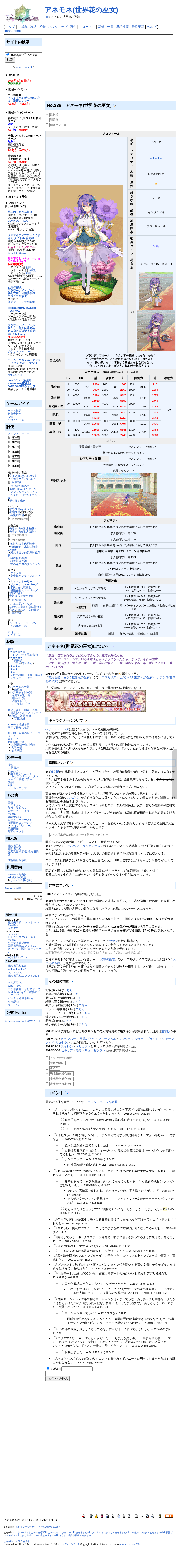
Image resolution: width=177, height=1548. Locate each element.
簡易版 (18, 660)
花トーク (13, 738)
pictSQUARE (15, 374)
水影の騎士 (16, 593)
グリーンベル (107, 1038)
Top (46, 16)
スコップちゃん (17, 808)
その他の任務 (18, 625)
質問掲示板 (14, 848)
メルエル (13, 934)
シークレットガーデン (23, 622)
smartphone (12, 31)
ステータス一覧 (19, 686)
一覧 (110, 27)
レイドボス (14, 634)
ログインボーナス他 (20, 819)
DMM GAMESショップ (21, 386)
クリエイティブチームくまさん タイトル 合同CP (24, 237)
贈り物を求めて (18, 500)
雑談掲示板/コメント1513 (23, 922)
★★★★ (15, 666)
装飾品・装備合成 (20, 715)
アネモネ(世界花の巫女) (81, 10)
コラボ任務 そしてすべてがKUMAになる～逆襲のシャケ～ (24, 992)
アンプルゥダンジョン (24, 491)
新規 (101, 27)
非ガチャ (27, 663)
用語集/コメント (17, 957)
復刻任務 (14, 512)
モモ (79, 1050)
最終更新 (138, 27)
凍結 (33, 27)
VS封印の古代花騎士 (22, 543)
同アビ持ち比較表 (19, 727)
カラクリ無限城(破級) (22, 528)
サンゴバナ (73, 797)
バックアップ (57, 27)
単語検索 (122, 27)
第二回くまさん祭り (20, 211)
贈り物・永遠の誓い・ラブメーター (24, 734)
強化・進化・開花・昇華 (23, 709)
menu (18, 66)
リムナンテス (91, 845)
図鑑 (10, 648)
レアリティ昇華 (22, 654)
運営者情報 (24, 1541)
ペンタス (74, 845)
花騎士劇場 (14, 816)
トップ (10, 27)
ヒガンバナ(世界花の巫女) (136, 677)
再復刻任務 (17, 515)
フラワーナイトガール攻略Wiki (31, 1532)
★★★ (14, 669)
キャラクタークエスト (25, 776)
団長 (10, 802)
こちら (68, 990)
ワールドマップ (17, 788)
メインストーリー (19, 433)
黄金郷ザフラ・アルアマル (24, 577)
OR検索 (32, 55)
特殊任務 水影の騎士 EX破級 (24, 548)
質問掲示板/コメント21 (22, 945)
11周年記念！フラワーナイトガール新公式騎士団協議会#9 (21, 290)
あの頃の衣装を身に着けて (25, 606)
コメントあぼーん (70, 1544)
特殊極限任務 (18, 558)
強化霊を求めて (20, 485)
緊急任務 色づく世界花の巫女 (69, 677)
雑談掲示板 (14, 845)
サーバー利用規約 (21, 880)
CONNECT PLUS (18, 220)
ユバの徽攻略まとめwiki (46, 1535)
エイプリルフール (22, 825)
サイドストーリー (21, 581)
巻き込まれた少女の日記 (24, 609)
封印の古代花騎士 (20, 587)
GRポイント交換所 (19, 380)
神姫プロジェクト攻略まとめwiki (148, 1532)
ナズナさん (14, 805)
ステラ (13, 1005)
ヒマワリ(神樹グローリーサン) (24, 950)
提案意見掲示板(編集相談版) (23, 853)
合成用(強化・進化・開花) (26, 675)
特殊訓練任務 (18, 561)
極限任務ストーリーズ (24, 590)
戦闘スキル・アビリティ (26, 712)
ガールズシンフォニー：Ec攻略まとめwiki (69, 1532)
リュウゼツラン (95, 1050)
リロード (85, 27)
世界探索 (13, 767)
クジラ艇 (15, 572)
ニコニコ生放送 (17, 296)
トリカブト (83, 1046)
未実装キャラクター (20, 810)
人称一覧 (16, 747)
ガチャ (17, 663)
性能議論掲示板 (17, 860)
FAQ (10, 416)
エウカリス (108, 677)
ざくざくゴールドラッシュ (24, 496)
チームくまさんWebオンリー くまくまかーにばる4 (24, 361)
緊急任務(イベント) (21, 509)
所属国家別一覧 (20, 695)
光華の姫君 (107, 959)
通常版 (54, 771)
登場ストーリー (20, 701)
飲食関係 (16, 750)
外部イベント (16, 831)
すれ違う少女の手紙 (21, 596)
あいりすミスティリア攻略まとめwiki (111, 1532)
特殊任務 (16, 613)
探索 (10, 764)
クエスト (13, 770)
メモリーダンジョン (22, 478)
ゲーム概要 (14, 410)
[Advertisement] (109, 68)
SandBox (13, 925)
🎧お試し (28, 267)
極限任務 (16, 482)
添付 (73, 27)
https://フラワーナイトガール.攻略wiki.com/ (38, 1527)
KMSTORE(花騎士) (19, 383)
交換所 (12, 782)
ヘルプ (151, 27)
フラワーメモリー (21, 677)
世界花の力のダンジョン (25, 564)
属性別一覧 (18, 698)
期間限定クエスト (21, 773)
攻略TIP (14, 985)
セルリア (67, 1050)
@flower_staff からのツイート (23, 1020)
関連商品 (13, 828)
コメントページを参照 (102, 1102)
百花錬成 (19, 718)
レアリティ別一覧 (21, 692)
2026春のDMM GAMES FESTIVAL (22, 309)
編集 (24, 27)
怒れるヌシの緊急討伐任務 (24, 554)
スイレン (67, 1046)
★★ (12, 672)
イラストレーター (22, 704)
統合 (35, 654)
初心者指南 (14, 413)
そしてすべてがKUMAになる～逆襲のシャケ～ (24, 99)
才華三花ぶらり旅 (21, 603)
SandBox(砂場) (17, 874)
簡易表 (18, 689)
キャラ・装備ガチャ (20, 779)
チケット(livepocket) (20, 351)
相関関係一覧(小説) (23, 744)
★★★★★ (16, 657)
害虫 (10, 631)
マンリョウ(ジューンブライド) (139, 1038)
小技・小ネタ (16, 419)
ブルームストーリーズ (24, 584)
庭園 (10, 785)
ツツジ (113, 941)
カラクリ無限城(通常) (22, 531)
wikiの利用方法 (17, 877)
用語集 (12, 813)
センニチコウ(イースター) (23, 936)
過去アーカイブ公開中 (21, 302)
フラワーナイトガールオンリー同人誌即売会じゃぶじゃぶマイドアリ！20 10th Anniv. (24, 329)
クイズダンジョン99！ (23, 475)
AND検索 (16, 55)
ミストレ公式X (17, 252)
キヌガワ (13, 928)
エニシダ (63, 729)
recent (28, 66)
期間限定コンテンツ (20, 822)
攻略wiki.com (10, 1541)
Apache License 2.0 (129, 1544)
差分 (42, 27)
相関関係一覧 (16, 741)
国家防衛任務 (19, 600)
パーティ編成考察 (19, 724)
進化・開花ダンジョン (23, 488)
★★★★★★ (17, 651)
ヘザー (49, 729)
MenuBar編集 (13, 887)
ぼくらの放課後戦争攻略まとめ (75, 1535)
